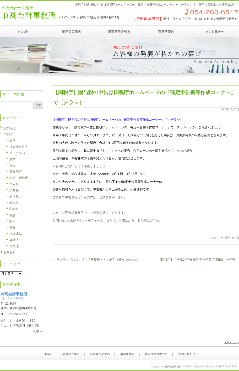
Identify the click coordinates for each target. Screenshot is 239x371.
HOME (48, 354)
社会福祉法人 (18, 147)
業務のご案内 (72, 31)
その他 (14, 246)
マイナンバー (18, 153)
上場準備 (15, 233)
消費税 (14, 190)
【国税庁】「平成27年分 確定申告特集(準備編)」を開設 (198, 259)
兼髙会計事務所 (173, 366)
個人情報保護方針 (156, 354)
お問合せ (9, 252)
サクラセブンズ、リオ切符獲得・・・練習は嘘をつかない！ (96, 259)
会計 (12, 215)
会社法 (14, 240)
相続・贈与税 (232, 237)
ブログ (8, 134)
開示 (12, 221)
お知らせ (10, 128)
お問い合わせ (215, 31)
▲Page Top (231, 342)
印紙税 (14, 209)
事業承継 (15, 171)
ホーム (24, 31)
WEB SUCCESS (227, 366)
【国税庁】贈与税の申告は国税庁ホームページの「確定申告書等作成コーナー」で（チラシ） (118, 119)
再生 (12, 165)
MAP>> (38, 331)
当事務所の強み (119, 31)
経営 (12, 140)
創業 (12, 159)
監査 (12, 227)
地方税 (14, 202)
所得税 (14, 196)
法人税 (14, 184)
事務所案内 (167, 31)
